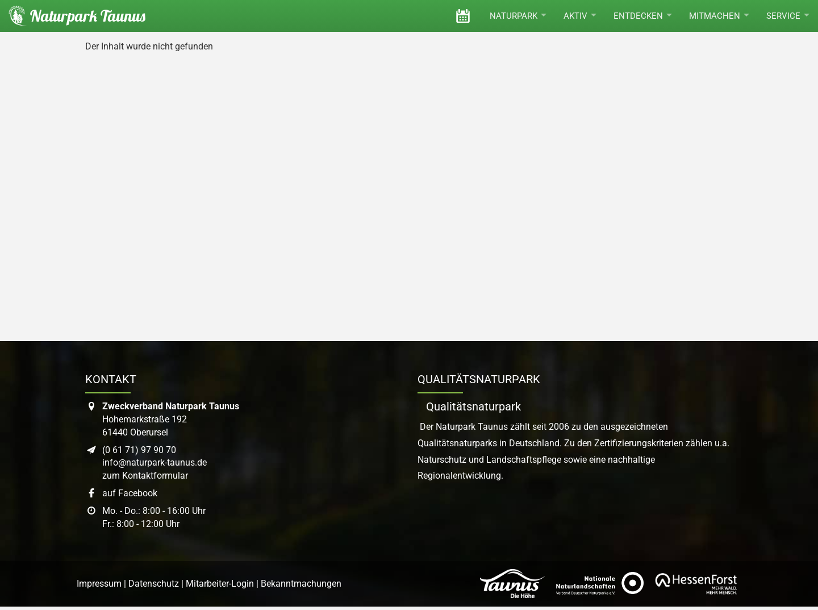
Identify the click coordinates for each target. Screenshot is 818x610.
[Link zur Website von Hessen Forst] (695, 584)
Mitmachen (719, 16)
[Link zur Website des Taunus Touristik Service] (512, 584)
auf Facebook (129, 493)
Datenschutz (153, 583)
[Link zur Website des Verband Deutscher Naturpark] (600, 584)
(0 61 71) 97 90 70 (139, 450)
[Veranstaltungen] (463, 16)
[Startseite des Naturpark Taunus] (72, 16)
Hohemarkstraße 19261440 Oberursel (170, 419)
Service (787, 16)
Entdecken (643, 16)
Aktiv (580, 16)
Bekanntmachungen (301, 583)
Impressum (99, 583)
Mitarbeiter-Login (220, 583)
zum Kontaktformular (145, 475)
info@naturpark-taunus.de (154, 462)
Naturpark (518, 16)
